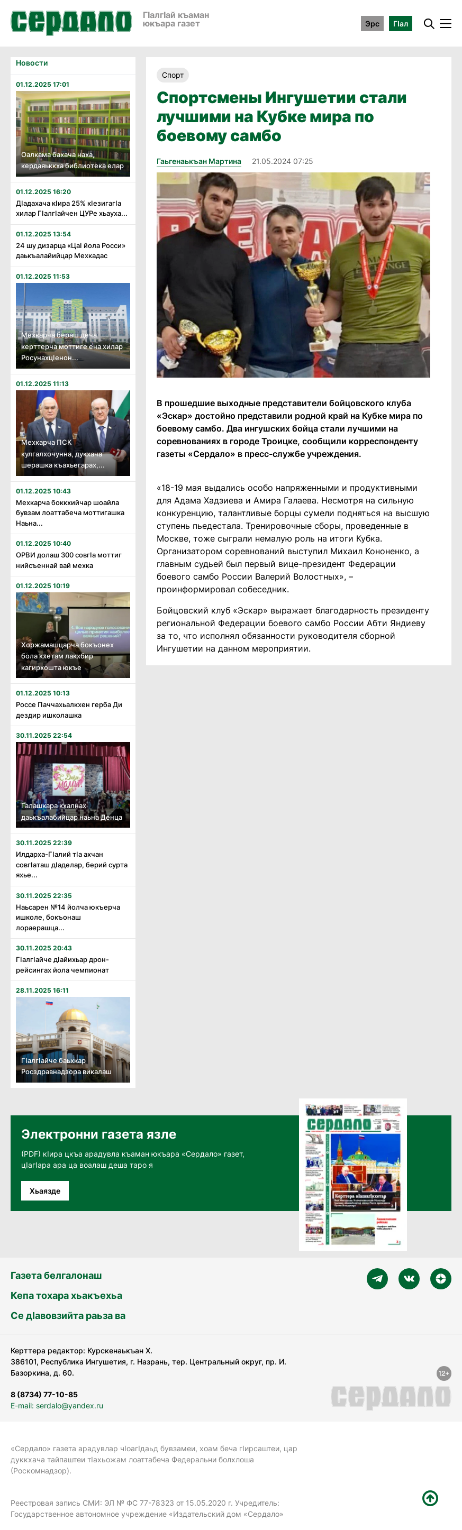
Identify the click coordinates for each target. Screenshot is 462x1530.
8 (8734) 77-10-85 (44, 1394)
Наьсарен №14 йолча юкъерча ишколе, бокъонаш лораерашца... (68, 917)
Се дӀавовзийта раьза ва (68, 1315)
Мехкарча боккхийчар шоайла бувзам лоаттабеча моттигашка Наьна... (70, 512)
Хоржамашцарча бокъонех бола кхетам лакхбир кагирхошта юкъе (67, 656)
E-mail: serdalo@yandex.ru (57, 1405)
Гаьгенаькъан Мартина (199, 161)
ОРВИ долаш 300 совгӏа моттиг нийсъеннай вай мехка (69, 560)
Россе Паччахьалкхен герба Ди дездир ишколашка (69, 709)
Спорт (173, 74)
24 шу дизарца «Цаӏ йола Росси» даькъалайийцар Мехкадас (70, 250)
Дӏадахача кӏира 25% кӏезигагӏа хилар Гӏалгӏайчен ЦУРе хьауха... (72, 208)
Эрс (372, 23)
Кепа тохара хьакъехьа (66, 1295)
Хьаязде (45, 1190)
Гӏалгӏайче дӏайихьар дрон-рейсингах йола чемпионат (62, 964)
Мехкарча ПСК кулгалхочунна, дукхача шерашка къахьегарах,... (63, 453)
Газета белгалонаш (56, 1275)
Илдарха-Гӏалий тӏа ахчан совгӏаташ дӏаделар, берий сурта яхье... (72, 864)
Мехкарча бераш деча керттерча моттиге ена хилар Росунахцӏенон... (72, 346)
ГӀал (400, 23)
